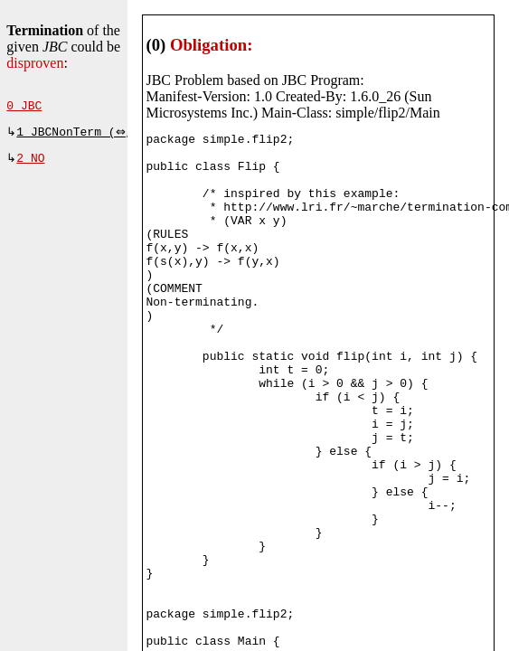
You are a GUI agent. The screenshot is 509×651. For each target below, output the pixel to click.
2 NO (30, 164)
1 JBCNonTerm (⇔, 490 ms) (104, 135)
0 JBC (24, 107)
